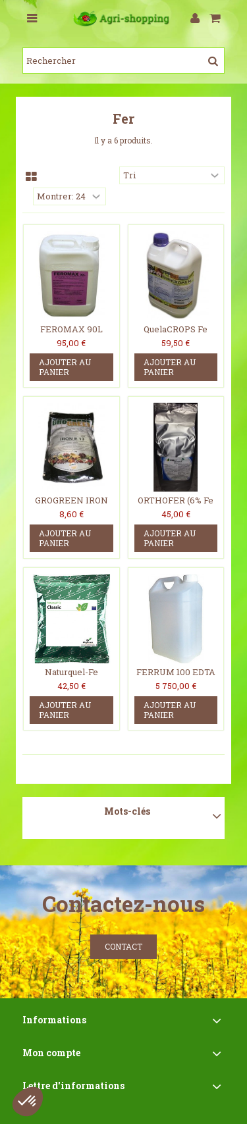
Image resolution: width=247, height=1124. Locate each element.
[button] (27, 1101)
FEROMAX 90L (71, 329)
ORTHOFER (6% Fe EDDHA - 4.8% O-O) (176, 505)
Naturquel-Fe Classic (71, 677)
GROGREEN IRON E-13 (71, 505)
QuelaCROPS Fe (175, 329)
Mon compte (51, 1052)
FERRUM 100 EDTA (175, 672)
